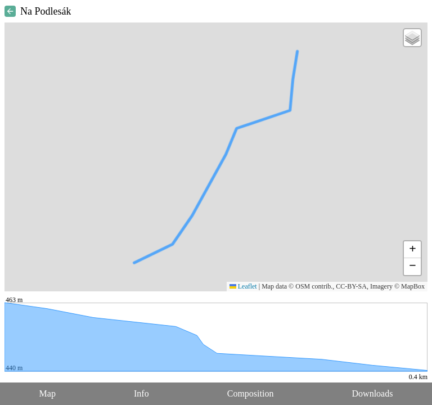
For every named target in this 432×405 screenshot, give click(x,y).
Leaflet (243, 286)
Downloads (372, 393)
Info (141, 393)
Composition (250, 393)
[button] (412, 37)
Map (47, 393)
